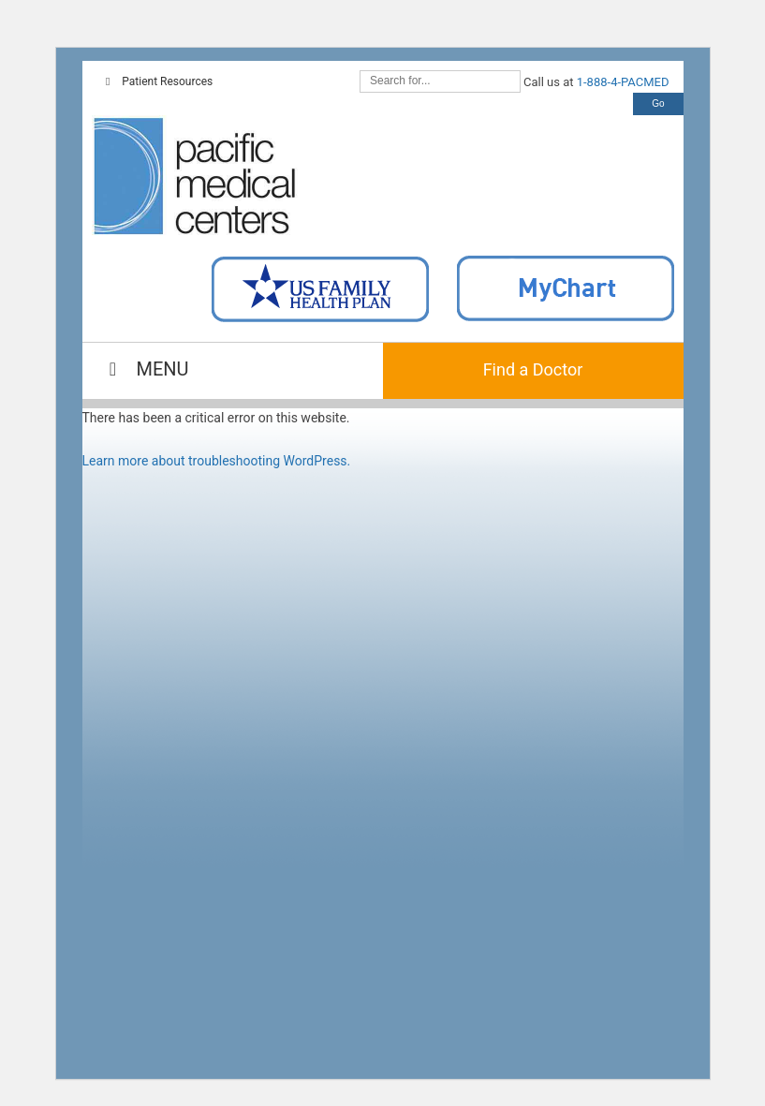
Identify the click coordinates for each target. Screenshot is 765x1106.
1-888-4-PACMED (623, 82)
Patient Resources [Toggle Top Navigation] (157, 81)
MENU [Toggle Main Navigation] (145, 369)
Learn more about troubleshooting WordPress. (216, 460)
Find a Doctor (533, 369)
